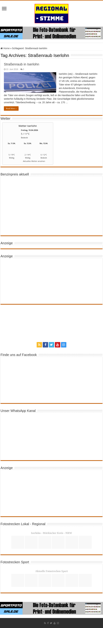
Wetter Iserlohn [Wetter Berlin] (28, 125)
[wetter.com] (11, 162)
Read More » (11, 108)
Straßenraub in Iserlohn (21, 64)
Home (5, 48)
